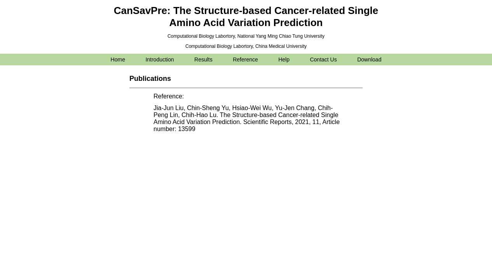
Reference (245, 59)
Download (369, 59)
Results (203, 59)
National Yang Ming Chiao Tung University (281, 36)
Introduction (159, 59)
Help (284, 59)
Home (118, 59)
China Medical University (281, 46)
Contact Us (323, 59)
